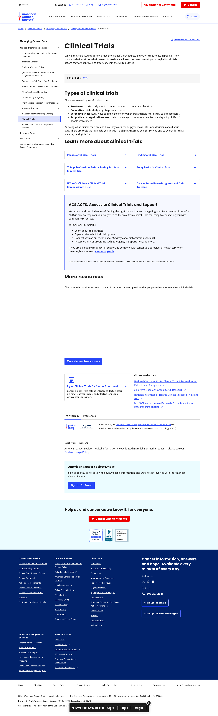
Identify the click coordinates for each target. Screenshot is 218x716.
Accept (110, 708)
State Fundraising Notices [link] (188, 685)
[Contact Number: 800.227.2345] (171, 594)
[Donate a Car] (60, 614)
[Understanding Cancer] (29, 568)
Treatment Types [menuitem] (27, 133)
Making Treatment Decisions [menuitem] (34, 47)
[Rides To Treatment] (27, 647)
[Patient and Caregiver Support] (32, 670)
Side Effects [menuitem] (25, 138)
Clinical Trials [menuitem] (28, 119)
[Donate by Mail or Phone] (66, 619)
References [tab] (89, 416)
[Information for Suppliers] (102, 578)
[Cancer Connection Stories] (31, 592)
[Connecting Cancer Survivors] (32, 665)
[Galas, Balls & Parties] (64, 590)
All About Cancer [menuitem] (57, 16)
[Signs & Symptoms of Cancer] (32, 573)
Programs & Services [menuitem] (81, 16)
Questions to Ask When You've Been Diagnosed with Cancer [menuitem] (38, 74)
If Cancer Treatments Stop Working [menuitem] (37, 113)
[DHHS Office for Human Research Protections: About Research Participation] (167, 405)
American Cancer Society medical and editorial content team (143, 424)
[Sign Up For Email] (108, 5)
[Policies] (94, 615)
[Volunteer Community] (66, 667)
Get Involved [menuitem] (121, 16)
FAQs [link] (20, 685)
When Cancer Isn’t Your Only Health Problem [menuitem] (37, 126)
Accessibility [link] (136, 685)
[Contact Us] (96, 563)
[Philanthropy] (60, 609)
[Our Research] (97, 597)
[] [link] (85, 77)
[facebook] (153, 581)
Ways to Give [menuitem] (103, 16)
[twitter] (143, 581)
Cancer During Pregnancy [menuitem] (33, 97)
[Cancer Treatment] (27, 578)
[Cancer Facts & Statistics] (30, 587)
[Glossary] (23, 597)
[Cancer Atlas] (62, 644)
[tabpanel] (132, 429)
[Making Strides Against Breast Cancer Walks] (70, 565)
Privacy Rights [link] (83, 685)
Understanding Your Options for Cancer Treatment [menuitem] (39, 55)
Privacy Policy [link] (59, 685)
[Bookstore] (59, 639)
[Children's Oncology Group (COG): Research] (160, 390)
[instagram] (148, 581)
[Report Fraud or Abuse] (101, 583)
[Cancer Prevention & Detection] (33, 563)
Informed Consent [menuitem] (30, 61)
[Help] (90, 5)
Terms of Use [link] (159, 685)
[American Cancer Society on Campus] (70, 578)
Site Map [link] (38, 685)
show (85, 77)
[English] (27, 5)
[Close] (148, 703)
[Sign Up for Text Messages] (161, 613)
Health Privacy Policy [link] (110, 685)
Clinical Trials (106, 28)
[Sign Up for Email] (155, 602)
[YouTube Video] (132, 323)
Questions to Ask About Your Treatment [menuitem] (40, 81)
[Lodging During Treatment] (30, 642)
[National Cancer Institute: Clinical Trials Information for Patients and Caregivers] (167, 383)
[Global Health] (97, 610)
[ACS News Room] (64, 654)
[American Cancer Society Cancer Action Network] (106, 604)
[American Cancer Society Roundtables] (70, 660)
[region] (109, 707)
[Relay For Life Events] (66, 572)
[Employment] (96, 573)
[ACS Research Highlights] (30, 583)
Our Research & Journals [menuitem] (145, 16)
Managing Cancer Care (33, 41)
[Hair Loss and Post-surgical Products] (34, 659)
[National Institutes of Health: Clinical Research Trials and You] (167, 396)
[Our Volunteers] (97, 620)
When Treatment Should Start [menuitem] (35, 92)
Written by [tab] (72, 416)
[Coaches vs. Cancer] (64, 585)
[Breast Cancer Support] (29, 652)
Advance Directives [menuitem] (30, 108)
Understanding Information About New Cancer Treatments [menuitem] (37, 145)
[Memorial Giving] (62, 600)
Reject (124, 708)
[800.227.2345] (76, 5)
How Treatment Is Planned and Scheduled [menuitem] (40, 86)
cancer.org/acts (104, 251)
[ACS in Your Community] (101, 568)
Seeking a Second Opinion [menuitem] (34, 67)
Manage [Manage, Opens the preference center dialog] (139, 708)
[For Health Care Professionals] (32, 602)
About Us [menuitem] (167, 16)
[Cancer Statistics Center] (68, 649)
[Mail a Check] (96, 625)
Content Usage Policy (76, 452)
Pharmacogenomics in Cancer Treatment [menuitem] (40, 102)
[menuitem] (27, 16)
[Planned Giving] (61, 604)
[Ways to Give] (61, 595)
